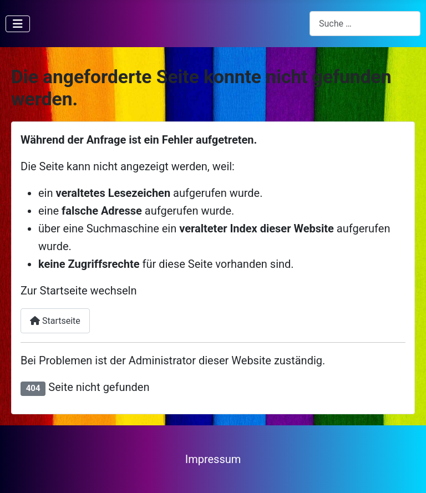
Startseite (55, 321)
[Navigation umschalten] (18, 24)
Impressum (213, 459)
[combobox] (365, 23)
